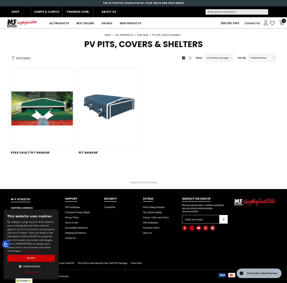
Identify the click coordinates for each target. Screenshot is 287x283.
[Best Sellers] (85, 23)
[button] (31, 266)
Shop (15, 12)
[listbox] (262, 58)
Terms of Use (71, 222)
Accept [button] (31, 258)
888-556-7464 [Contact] (230, 23)
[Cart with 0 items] (280, 23)
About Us (109, 12)
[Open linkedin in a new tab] (212, 228)
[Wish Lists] (272, 23)
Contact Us (70, 238)
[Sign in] (264, 23)
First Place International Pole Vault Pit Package (102, 263)
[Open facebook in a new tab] (184, 228)
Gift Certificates (72, 207)
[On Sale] (107, 23)
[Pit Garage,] (110, 108)
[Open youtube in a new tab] (198, 228)
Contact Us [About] (252, 23)
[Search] (237, 12)
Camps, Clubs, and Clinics (156, 217)
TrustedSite (109, 207)
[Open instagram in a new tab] (205, 228)
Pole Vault (136, 263)
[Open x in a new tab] (191, 228)
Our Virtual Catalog (152, 212)
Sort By (242, 57)
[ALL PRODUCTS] (59, 23)
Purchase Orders (151, 228)
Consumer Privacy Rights (77, 212)
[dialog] (31, 244)
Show (199, 57)
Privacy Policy (72, 217)
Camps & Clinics (46, 12)
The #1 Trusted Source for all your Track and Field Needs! (143, 3)
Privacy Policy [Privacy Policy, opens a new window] (29, 250)
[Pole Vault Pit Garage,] (42, 108)
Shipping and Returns (75, 233)
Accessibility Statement (76, 228)
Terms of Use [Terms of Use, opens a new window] (31, 272)
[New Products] (130, 23)
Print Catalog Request (154, 207)
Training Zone (77, 12)
